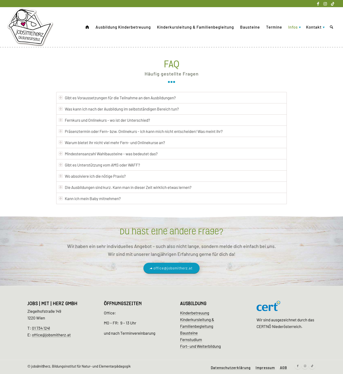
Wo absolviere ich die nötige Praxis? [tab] (92, 176)
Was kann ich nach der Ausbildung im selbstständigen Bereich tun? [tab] (119, 108)
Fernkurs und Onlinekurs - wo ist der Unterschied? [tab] (104, 120)
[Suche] (331, 27)
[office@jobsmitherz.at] (171, 268)
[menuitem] (87, 27)
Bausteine (189, 332)
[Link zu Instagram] (325, 3)
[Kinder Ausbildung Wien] (30, 27)
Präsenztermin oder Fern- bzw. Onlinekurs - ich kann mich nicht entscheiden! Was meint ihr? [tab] (141, 131)
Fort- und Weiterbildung (200, 346)
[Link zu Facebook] (318, 3)
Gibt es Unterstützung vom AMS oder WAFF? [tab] (99, 164)
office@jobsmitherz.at (51, 334)
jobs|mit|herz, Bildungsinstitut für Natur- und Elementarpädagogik (81, 366)
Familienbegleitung (196, 326)
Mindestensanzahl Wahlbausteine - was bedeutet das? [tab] (108, 153)
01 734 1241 (41, 328)
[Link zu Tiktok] (332, 3)
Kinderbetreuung (194, 312)
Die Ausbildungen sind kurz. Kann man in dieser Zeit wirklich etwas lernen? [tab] (125, 187)
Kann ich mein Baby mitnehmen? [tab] (90, 198)
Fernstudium (191, 339)
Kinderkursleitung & (197, 319)
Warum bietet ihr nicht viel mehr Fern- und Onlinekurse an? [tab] (112, 142)
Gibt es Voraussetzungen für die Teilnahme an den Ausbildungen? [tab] (117, 97)
